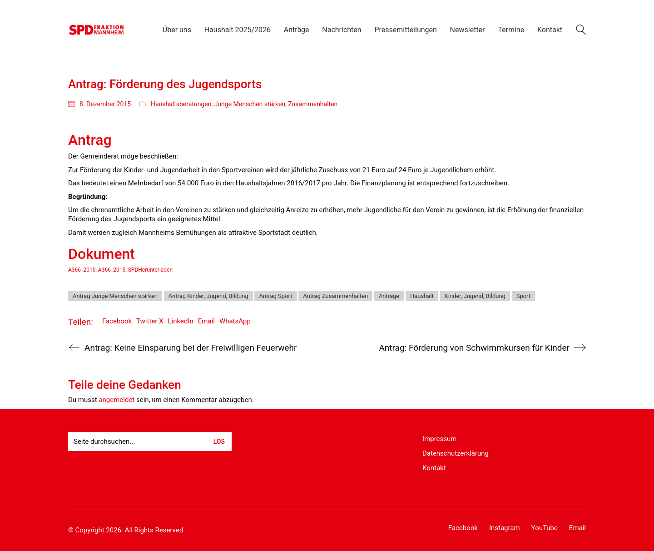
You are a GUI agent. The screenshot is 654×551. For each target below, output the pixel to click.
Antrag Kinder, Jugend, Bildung (208, 296)
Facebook (117, 321)
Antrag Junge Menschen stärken (115, 296)
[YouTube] (544, 528)
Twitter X (149, 321)
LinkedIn (180, 321)
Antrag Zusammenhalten (335, 296)
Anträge (389, 296)
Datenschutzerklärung (455, 453)
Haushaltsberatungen (181, 104)
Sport (523, 296)
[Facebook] (463, 528)
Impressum (439, 439)
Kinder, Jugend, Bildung (475, 296)
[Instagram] (504, 528)
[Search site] (581, 31)
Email (206, 321)
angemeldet (116, 400)
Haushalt (422, 296)
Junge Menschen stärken (249, 104)
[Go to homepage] (96, 30)
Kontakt (434, 468)
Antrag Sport (275, 296)
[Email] (577, 528)
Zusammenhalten (312, 104)
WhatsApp (235, 321)
